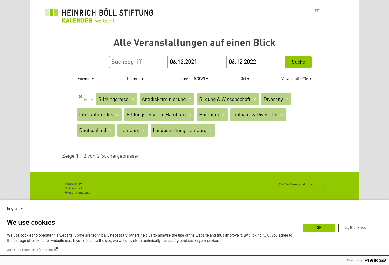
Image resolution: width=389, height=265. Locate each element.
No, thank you (355, 228)
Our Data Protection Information (30, 250)
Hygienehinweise (77, 192)
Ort (243, 79)
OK (319, 228)
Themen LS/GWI (190, 79)
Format (84, 79)
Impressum (73, 184)
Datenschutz (74, 188)
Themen (133, 79)
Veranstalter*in (294, 79)
